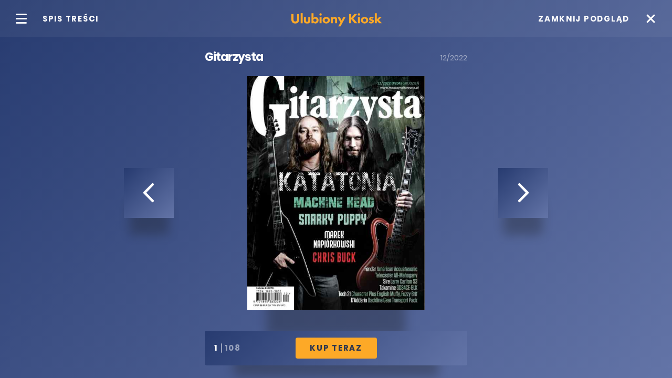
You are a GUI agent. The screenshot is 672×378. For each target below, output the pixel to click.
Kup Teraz (336, 347)
